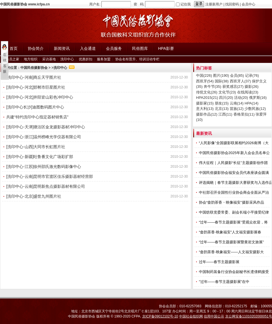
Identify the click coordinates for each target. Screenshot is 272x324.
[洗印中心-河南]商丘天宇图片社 (33, 77)
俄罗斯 (258, 97)
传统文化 (206, 92)
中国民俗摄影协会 (34, 68)
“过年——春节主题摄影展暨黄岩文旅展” (232, 242)
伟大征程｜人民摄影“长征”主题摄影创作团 (234, 163)
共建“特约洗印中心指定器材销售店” (37, 117)
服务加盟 (103, 59)
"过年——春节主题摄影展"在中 (224, 282)
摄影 (251, 86)
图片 (221, 75)
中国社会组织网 (191, 316)
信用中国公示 (214, 316)
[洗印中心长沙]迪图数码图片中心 (35, 107)
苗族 (237, 108)
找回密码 (232, 4)
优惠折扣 (85, 59)
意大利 (205, 108)
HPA (251, 103)
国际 (222, 81)
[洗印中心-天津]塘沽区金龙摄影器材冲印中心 (45, 127)
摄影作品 (206, 114)
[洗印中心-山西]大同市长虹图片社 (35, 146)
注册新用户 (213, 4)
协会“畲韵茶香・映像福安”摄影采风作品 (232, 202)
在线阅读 (247, 92)
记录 (252, 75)
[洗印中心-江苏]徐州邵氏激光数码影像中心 (43, 166)
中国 (204, 75)
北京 (222, 108)
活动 (241, 97)
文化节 (227, 92)
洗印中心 (67, 59)
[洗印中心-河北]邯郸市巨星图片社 (35, 87)
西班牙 (205, 81)
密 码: (139, 4)
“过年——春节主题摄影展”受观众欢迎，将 (234, 222)
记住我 (185, 4)
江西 (225, 114)
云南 (237, 103)
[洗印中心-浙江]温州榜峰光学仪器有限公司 (43, 137)
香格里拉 (244, 114)
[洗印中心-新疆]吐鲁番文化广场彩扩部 (39, 156)
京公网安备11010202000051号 (248, 316)
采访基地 (49, 59)
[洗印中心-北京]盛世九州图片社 (33, 196)
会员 (237, 75)
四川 (226, 97)
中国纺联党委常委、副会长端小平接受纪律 (234, 212)
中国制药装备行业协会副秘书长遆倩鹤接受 (234, 272)
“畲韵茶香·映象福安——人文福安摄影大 (232, 252)
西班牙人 (240, 81)
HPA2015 (207, 97)
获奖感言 (233, 86)
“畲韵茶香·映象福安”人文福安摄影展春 (230, 232)
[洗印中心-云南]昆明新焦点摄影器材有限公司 (45, 186)
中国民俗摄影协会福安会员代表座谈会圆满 (234, 172)
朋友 (222, 103)
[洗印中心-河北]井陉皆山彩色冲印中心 (39, 97)
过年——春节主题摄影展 (219, 262)
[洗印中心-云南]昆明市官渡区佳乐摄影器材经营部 (49, 176)
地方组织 (30, 59)
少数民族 (255, 108)
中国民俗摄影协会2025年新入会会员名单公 (235, 153)
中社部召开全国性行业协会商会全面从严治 (234, 192)
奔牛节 (212, 86)
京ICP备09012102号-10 (160, 316)
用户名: (94, 4)
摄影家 (205, 103)
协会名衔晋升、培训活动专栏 (137, 59)
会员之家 (12, 59)
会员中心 (248, 4)
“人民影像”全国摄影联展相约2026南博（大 (234, 143)
